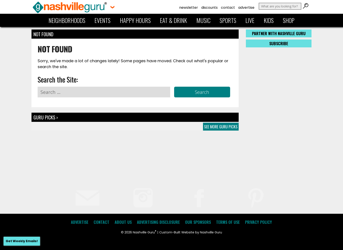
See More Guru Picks (221, 126)
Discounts (209, 7)
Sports (228, 20)
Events (102, 20)
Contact (228, 7)
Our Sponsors (198, 222)
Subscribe (278, 43)
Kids (269, 20)
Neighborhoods (67, 20)
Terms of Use (228, 222)
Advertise (246, 7)
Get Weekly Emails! (22, 241)
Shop (288, 20)
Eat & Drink (173, 20)
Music (203, 20)
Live (249, 20)
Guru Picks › (45, 117)
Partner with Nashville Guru (279, 33)
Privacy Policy (258, 222)
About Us (123, 222)
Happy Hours (135, 20)
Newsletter (188, 7)
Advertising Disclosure (158, 222)
